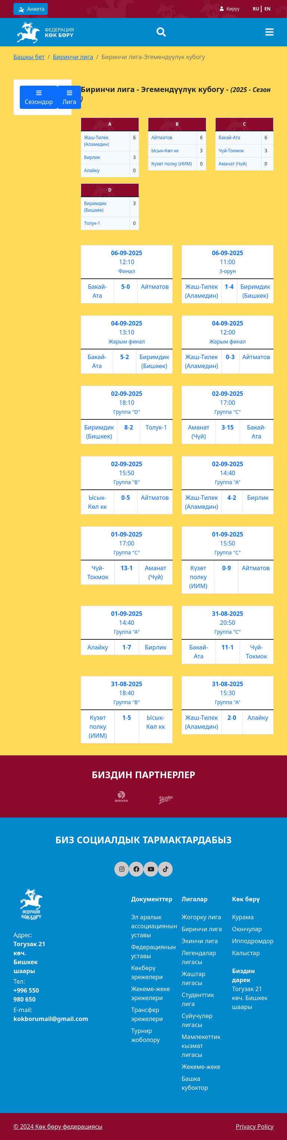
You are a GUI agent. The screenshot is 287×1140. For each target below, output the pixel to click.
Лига (69, 98)
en (268, 9)
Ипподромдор (253, 941)
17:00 (227, 402)
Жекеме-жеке (201, 1067)
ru (256, 9)
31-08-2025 (227, 613)
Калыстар (246, 953)
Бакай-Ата (229, 137)
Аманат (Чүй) (233, 164)
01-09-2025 (126, 534)
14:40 (227, 473)
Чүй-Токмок (231, 150)
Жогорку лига (201, 917)
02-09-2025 (126, 393)
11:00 (227, 262)
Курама (243, 917)
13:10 (127, 332)
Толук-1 (92, 223)
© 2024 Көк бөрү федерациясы (57, 1126)
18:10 (127, 402)
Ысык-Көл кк (165, 150)
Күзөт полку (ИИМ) (171, 164)
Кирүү (232, 9)
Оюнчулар (247, 929)
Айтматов (161, 137)
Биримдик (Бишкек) (95, 206)
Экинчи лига (200, 941)
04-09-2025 (126, 323)
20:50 (227, 622)
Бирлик (92, 157)
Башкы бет (28, 57)
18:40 (127, 693)
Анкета (30, 9)
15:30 (227, 693)
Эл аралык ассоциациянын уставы (154, 926)
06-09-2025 (126, 253)
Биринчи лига (73, 57)
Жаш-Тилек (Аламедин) (96, 140)
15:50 (127, 473)
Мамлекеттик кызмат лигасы (201, 1046)
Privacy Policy (255, 1126)
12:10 (127, 262)
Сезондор (39, 98)
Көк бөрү (59, 35)
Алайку (91, 170)
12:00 (227, 332)
